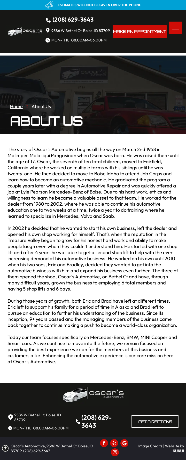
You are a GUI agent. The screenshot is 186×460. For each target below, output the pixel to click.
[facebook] (104, 443)
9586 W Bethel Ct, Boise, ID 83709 (80, 30)
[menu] (175, 28)
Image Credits (150, 446)
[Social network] (124, 443)
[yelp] (114, 443)
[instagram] (115, 453)
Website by (174, 446)
